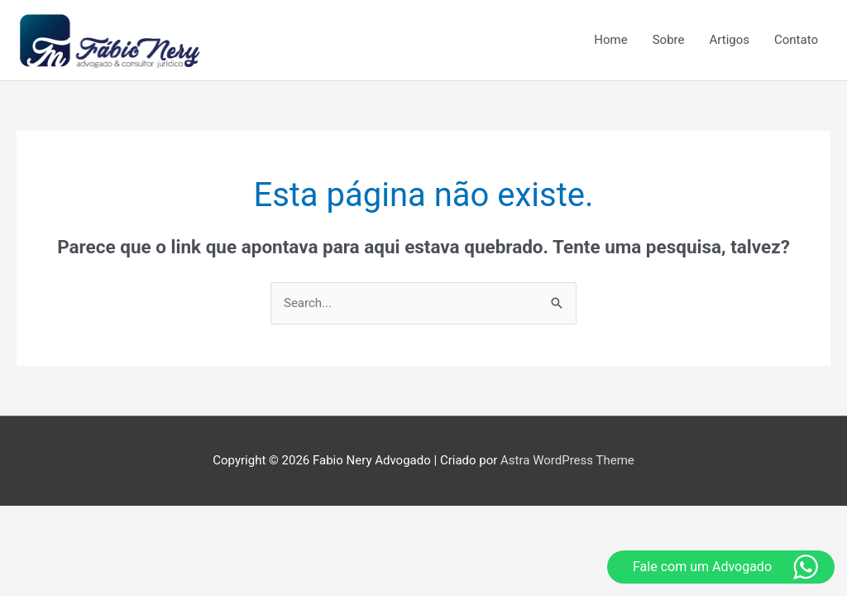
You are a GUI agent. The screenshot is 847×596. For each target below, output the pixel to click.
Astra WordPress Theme (567, 460)
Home (610, 39)
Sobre (669, 39)
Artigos (730, 39)
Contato (796, 39)
